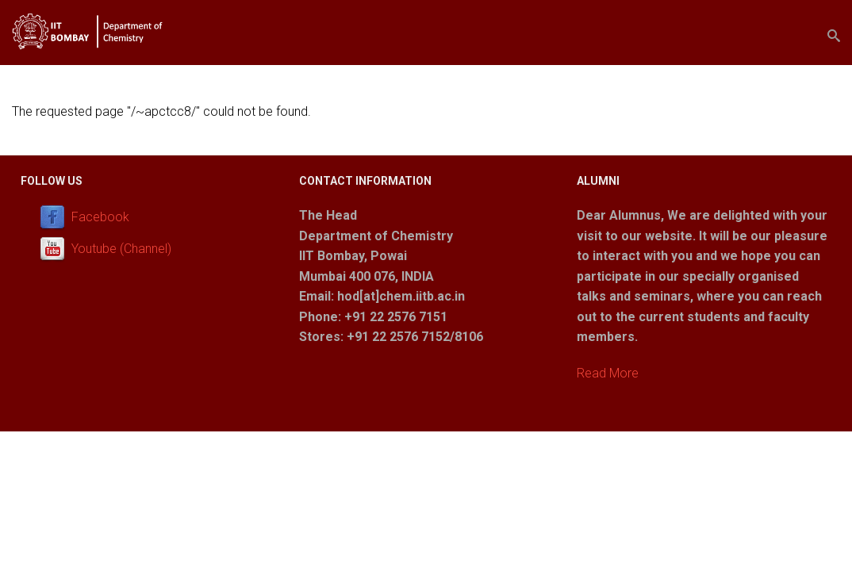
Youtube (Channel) (121, 248)
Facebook (100, 216)
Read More (608, 373)
